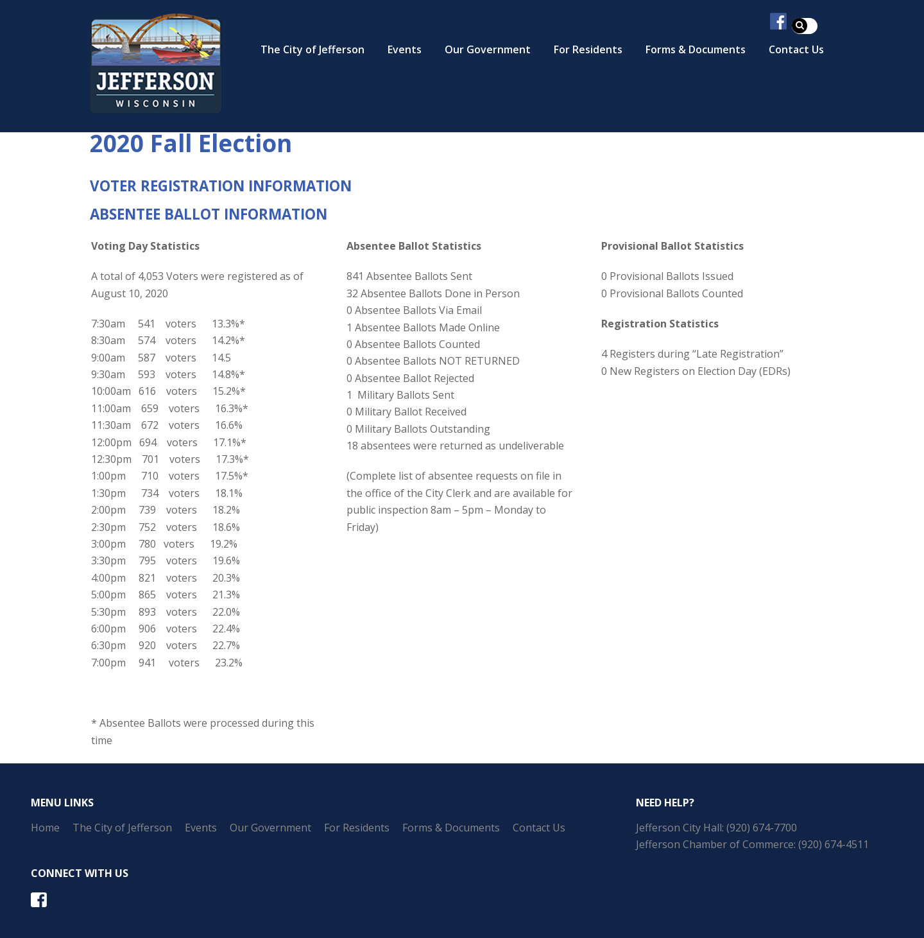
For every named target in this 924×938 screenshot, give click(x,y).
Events (405, 49)
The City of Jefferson (312, 49)
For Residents (588, 49)
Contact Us (539, 828)
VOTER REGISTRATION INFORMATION (221, 186)
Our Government (488, 49)
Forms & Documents (696, 49)
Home (45, 828)
